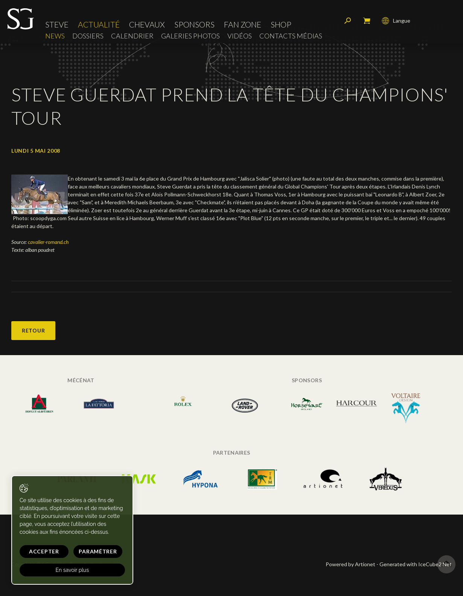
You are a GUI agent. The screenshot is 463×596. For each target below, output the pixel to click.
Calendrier (132, 36)
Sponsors (194, 24)
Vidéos (239, 36)
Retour (33, 330)
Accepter (44, 551)
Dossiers (88, 36)
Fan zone (242, 24)
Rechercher (348, 21)
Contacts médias (290, 36)
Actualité (99, 24)
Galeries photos (190, 36)
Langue (396, 21)
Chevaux (147, 24)
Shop (281, 24)
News (55, 36)
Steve (57, 24)
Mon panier (366, 21)
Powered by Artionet (350, 564)
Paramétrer (98, 551)
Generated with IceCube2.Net (415, 564)
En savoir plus (72, 570)
